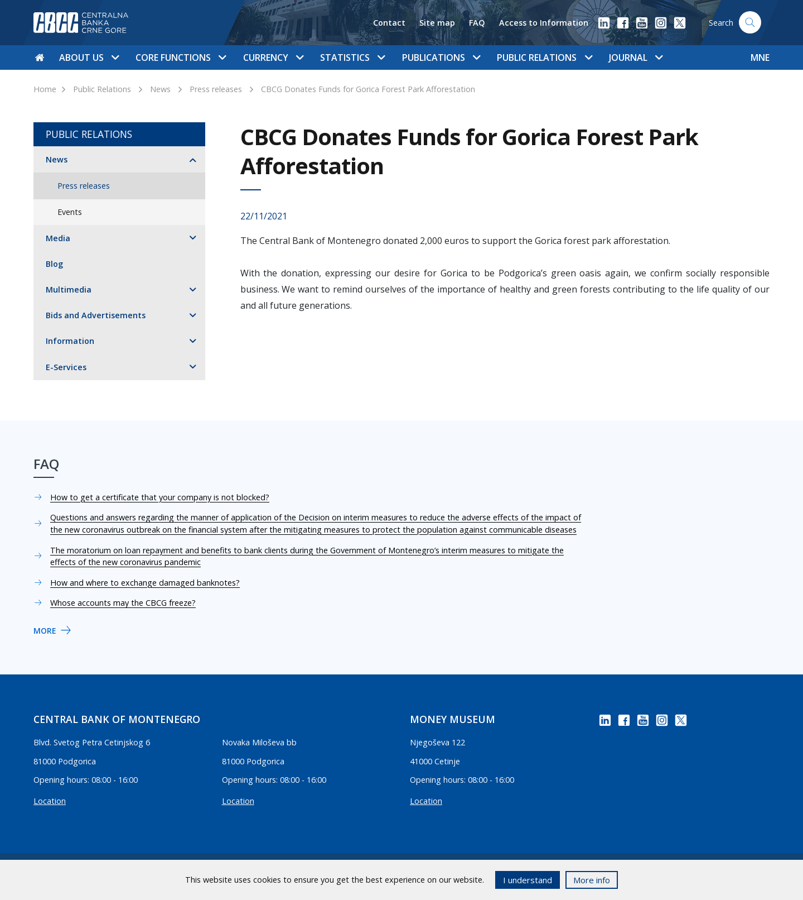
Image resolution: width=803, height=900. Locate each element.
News (160, 89)
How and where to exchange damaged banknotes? (145, 582)
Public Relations (102, 89)
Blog (54, 263)
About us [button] (89, 57)
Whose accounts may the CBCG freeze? (123, 602)
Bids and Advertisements (96, 315)
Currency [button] (273, 57)
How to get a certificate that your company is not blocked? (159, 497)
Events (69, 212)
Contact (389, 22)
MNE (760, 57)
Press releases (216, 89)
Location (49, 801)
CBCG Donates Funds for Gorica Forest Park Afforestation (368, 89)
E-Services (66, 367)
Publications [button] (441, 57)
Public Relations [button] (544, 57)
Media (58, 238)
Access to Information (543, 22)
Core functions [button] (181, 57)
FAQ (477, 22)
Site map (437, 22)
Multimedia (68, 289)
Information (70, 341)
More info (591, 879)
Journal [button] (635, 57)
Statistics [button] (352, 57)
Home (44, 89)
